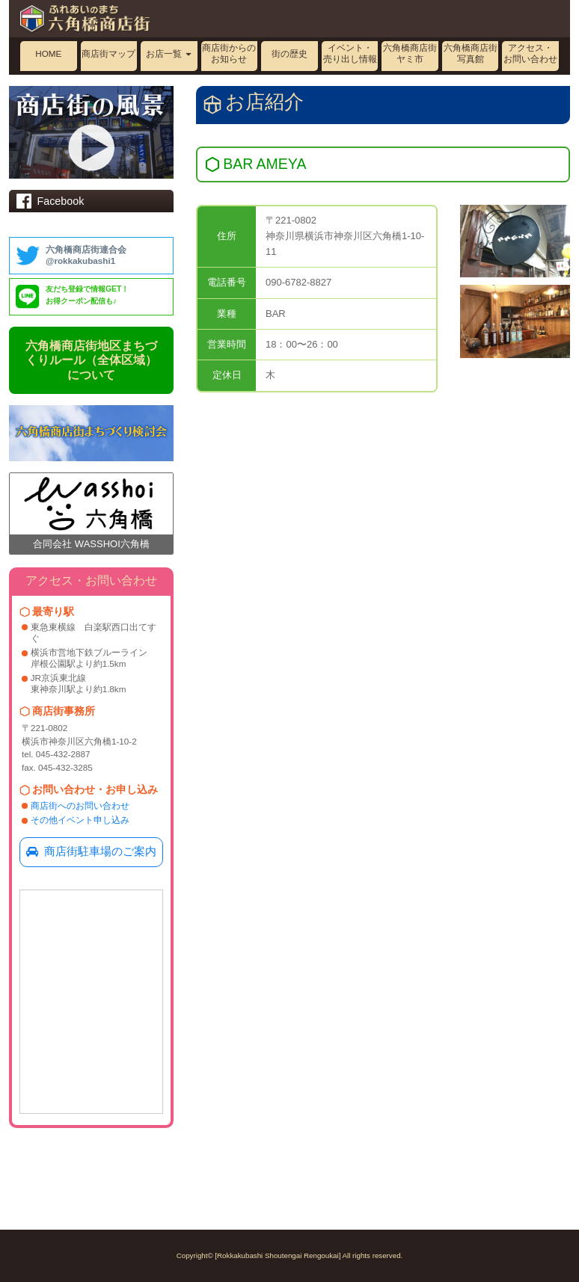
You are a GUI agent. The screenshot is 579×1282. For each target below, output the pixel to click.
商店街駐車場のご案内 (91, 851)
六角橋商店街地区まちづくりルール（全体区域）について (91, 360)
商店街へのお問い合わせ (80, 805)
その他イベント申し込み (80, 820)
